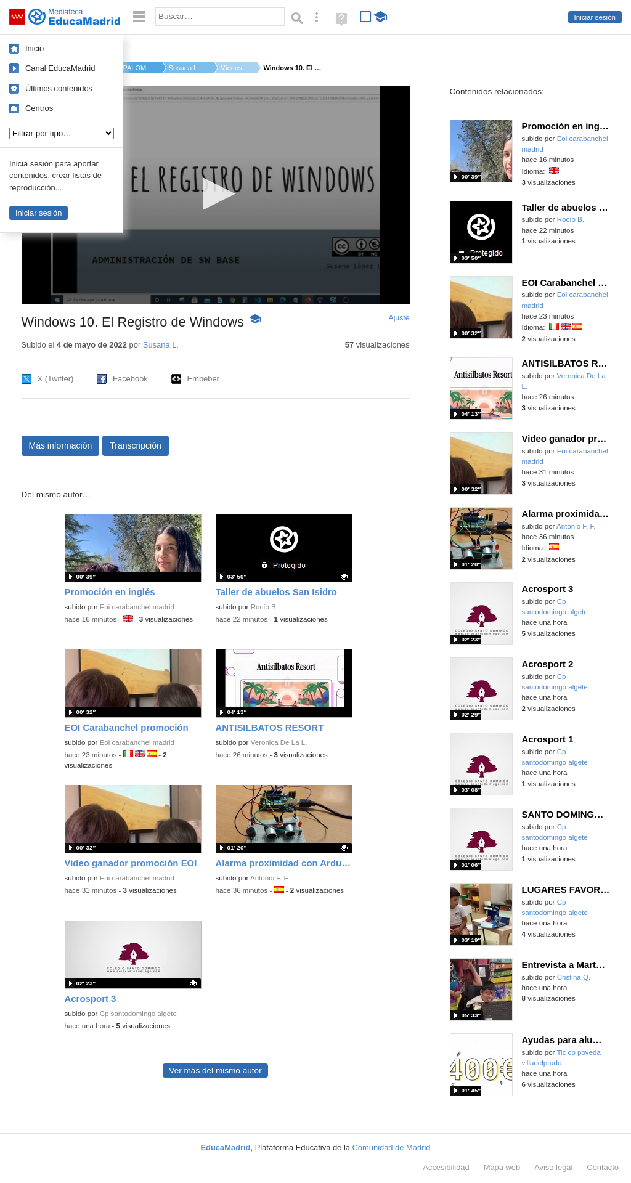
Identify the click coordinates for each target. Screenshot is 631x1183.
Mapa (502, 1167)
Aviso (553, 1167)
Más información (60, 445)
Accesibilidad (446, 1167)
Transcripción (135, 445)
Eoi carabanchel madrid (137, 607)
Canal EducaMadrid (60, 68)
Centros (39, 108)
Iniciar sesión (595, 17)
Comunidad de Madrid (391, 1147)
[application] (216, 195)
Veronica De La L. (279, 742)
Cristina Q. (574, 977)
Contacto (603, 1167)
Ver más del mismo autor (215, 1070)
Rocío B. (264, 607)
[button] (215, 193)
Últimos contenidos (58, 88)
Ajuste (398, 318)
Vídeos (231, 67)
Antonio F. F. (270, 878)
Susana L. (184, 67)
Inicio (34, 48)
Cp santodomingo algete (138, 1013)
